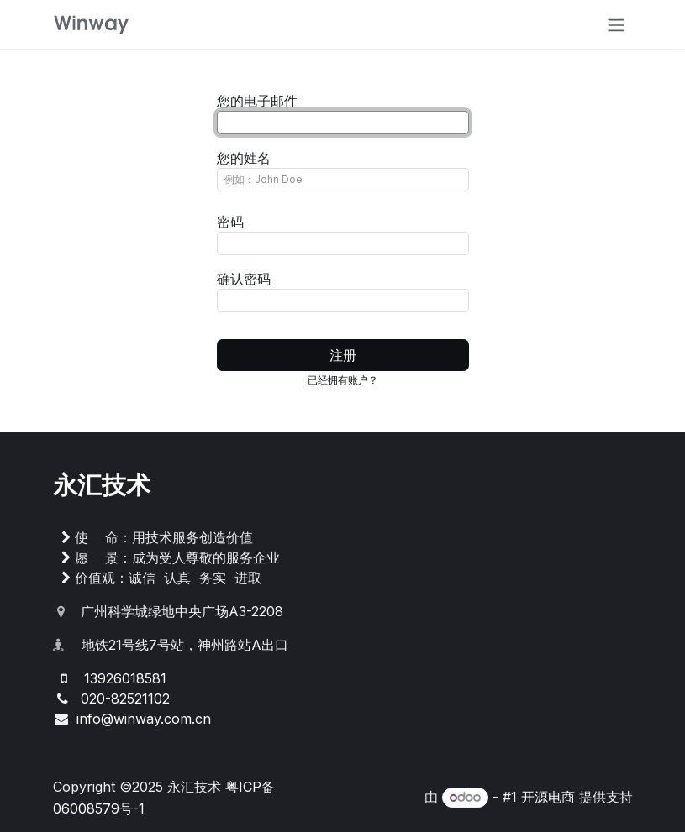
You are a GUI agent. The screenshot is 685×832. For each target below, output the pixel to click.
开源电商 (548, 796)
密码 (230, 221)
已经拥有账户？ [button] (343, 380)
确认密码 (244, 278)
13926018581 (125, 678)
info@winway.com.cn (143, 718)
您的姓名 (244, 157)
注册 (342, 355)
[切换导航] (616, 24)
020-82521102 (125, 698)
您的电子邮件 (257, 100)
